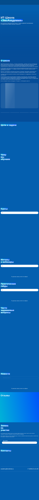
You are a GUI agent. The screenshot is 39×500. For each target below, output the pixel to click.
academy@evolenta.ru (7, 469)
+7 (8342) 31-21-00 (32, 469)
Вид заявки (5, 440)
